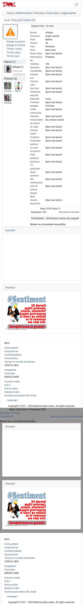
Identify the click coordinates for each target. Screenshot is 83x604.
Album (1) (10, 61)
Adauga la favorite (15, 45)
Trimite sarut (12, 56)
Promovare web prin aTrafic (16, 329)
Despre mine (37, 26)
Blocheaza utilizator (69, 212)
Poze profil (16, 20)
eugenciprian (68, 13)
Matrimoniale (24, 13)
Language (12, 400)
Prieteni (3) (29, 20)
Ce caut (49, 26)
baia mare (53, 13)
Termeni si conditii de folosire (19, 361)
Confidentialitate (12, 354)
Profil (7, 20)
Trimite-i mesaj (14, 48)
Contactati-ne (11, 351)
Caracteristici (11, 358)
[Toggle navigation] (77, 4)
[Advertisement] (41, 257)
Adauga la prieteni (15, 41)
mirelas (8, 103)
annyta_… (9, 91)
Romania (39, 13)
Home (10, 13)
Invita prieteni (11, 347)
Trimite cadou (13, 52)
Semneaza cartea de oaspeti (62, 218)
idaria (18, 91)
